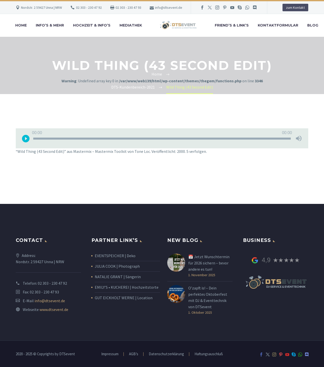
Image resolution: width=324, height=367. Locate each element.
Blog (312, 25)
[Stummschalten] (298, 138)
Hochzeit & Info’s (91, 25)
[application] (162, 138)
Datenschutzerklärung (166, 354)
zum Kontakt (295, 7)
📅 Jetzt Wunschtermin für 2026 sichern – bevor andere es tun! (209, 263)
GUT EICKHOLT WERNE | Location (123, 297)
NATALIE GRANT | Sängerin (118, 276)
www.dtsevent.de (54, 309)
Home (21, 25)
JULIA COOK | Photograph (117, 266)
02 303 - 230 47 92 (89, 7)
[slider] (162, 139)
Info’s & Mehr (50, 25)
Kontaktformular (278, 25)
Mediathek (131, 25)
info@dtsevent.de (168, 7)
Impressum (109, 354)
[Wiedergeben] (25, 138)
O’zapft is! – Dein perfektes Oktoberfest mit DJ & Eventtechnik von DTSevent (207, 297)
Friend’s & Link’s (232, 25)
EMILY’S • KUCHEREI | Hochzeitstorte (126, 287)
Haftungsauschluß (208, 354)
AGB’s (133, 354)
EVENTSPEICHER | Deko (115, 255)
